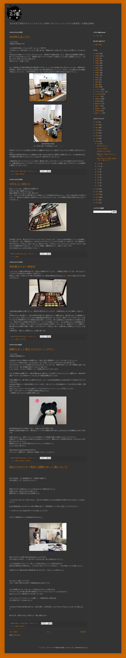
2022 (97, 133)
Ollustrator (68, 647)
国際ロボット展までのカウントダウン (32, 349)
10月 (99, 166)
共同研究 (27, 460)
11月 (99, 163)
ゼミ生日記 (22, 339)
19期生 (97, 75)
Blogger (85, 647)
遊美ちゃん (98, 113)
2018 (97, 189)
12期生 (97, 58)
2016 (97, 194)
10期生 (97, 53)
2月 (98, 183)
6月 (98, 172)
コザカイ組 (98, 36)
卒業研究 (98, 111)
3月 (98, 180)
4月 (98, 177)
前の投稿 (83, 632)
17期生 (97, 70)
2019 (97, 141)
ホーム (48, 632)
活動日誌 (22, 174)
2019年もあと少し (20, 36)
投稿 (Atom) (16, 635)
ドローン (98, 96)
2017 (97, 192)
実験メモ (98, 106)
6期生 (97, 80)
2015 (97, 197)
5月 (98, 174)
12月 (99, 143)
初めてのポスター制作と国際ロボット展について (38, 467)
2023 (97, 130)
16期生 (97, 68)
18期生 (97, 72)
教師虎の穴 (98, 103)
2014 (97, 200)
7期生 (97, 82)
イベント (98, 89)
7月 (98, 169)
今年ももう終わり (19, 184)
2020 (97, 138)
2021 (97, 136)
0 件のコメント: (32, 171)
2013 (97, 202)
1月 (98, 185)
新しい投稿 (13, 632)
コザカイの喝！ (100, 92)
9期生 (97, 87)
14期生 (97, 63)
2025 (97, 125)
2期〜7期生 (98, 44)
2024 (97, 127)
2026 (97, 122)
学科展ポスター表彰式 (22, 266)
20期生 (97, 77)
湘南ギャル (98, 108)
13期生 (17, 174)
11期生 (97, 56)
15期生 (97, 65)
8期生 (97, 84)
